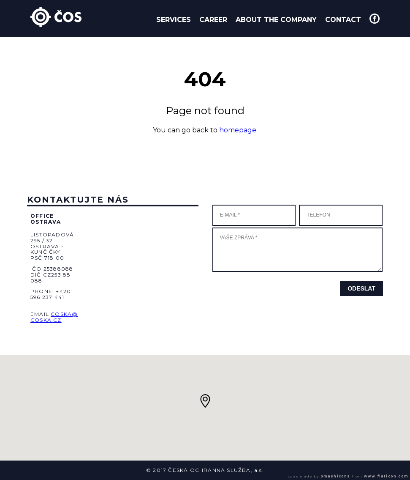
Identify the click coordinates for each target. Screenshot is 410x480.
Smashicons (335, 476)
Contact (343, 20)
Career (213, 20)
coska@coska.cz (54, 317)
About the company (276, 20)
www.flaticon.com (386, 476)
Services (173, 20)
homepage (237, 130)
